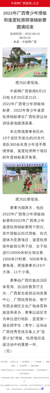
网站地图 (35, 366)
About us (14, 362)
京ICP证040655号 (35, 385)
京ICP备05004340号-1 (32, 389)
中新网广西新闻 (21, 3)
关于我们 (4, 362)
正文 (36, 3)
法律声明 (23, 366)
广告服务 (38, 362)
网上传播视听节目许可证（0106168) (14, 385)
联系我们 (26, 362)
